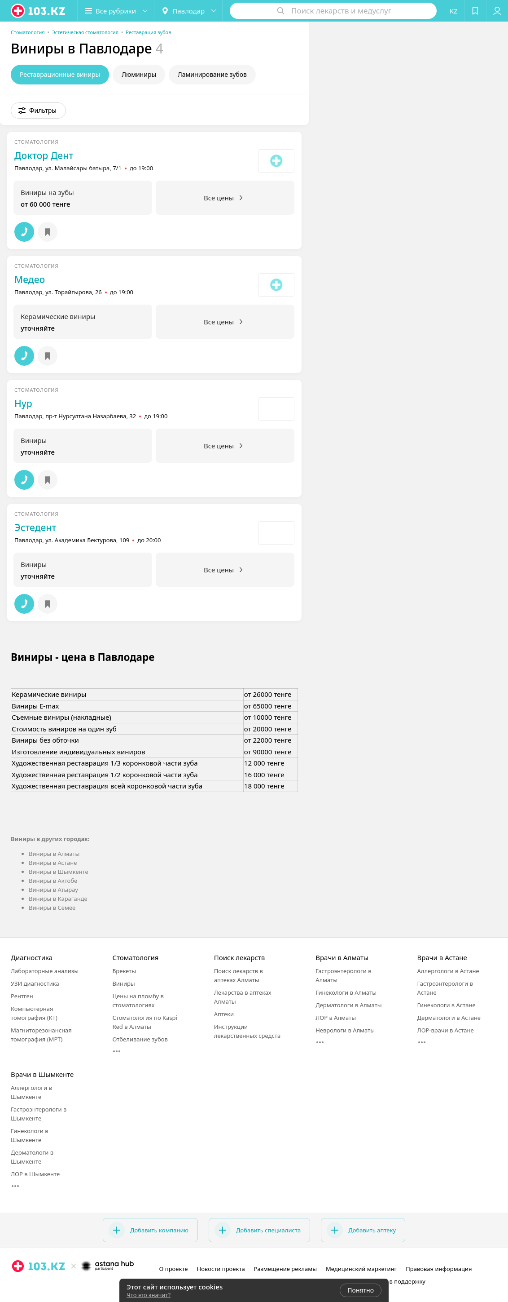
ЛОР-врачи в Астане (445, 1030)
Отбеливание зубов (139, 1039)
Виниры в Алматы (54, 854)
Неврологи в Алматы (345, 1030)
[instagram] (60, 1285)
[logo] (38, 11)
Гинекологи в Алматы (346, 992)
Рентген (22, 996)
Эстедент (35, 527)
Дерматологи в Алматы (348, 1005)
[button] (115, 10)
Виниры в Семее (52, 907)
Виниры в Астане (53, 863)
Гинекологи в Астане (446, 1005)
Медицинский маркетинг (361, 1269)
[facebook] (73, 1285)
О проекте (173, 1269)
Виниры (123, 983)
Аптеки (224, 1014)
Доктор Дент (43, 155)
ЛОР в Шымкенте (35, 1174)
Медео (29, 279)
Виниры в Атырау (53, 890)
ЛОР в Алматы (335, 1018)
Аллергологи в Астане (448, 971)
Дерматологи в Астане (449, 1018)
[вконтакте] (85, 1285)
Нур (23, 403)
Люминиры (139, 74)
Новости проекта (221, 1269)
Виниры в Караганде (58, 899)
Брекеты (124, 971)
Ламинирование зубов (212, 74)
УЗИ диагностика (35, 983)
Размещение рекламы (285, 1269)
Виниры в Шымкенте (58, 872)
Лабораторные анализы (45, 971)
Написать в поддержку (393, 1281)
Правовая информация (439, 1269)
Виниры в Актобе (53, 881)
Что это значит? (149, 1295)
